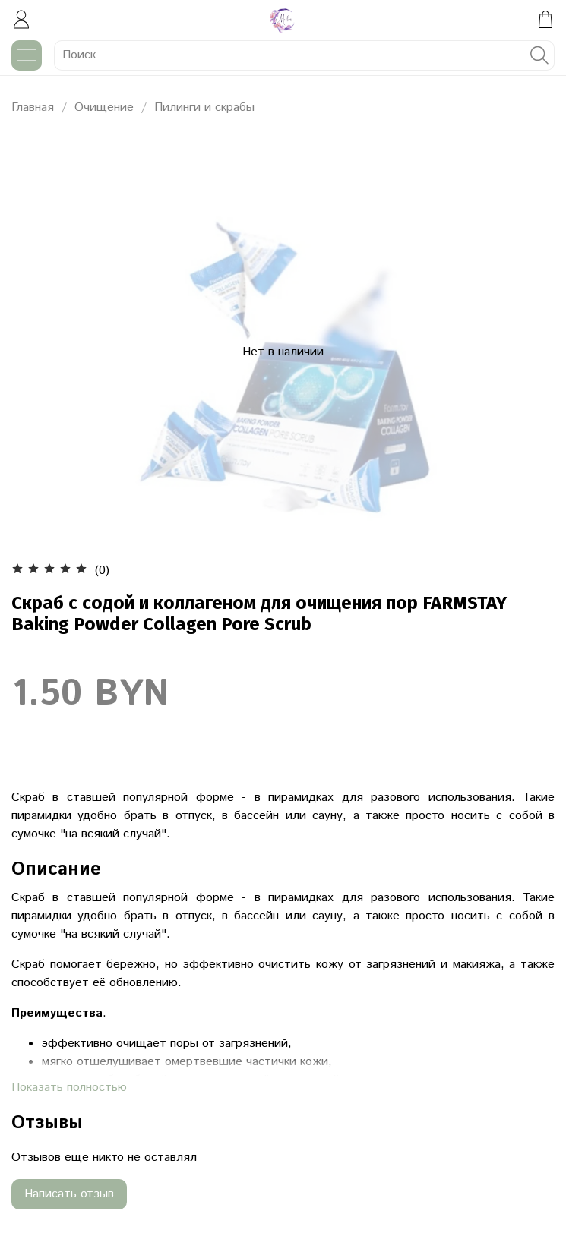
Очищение (104, 107)
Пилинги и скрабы (204, 107)
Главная (32, 107)
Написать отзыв (69, 1194)
